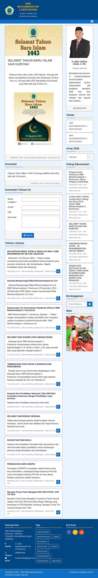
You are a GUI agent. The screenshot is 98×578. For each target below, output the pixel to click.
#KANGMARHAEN (43, 556)
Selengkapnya (79, 108)
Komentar (12, 218)
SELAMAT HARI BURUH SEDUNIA (23, 416)
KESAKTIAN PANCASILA (19, 440)
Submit (27, 235)
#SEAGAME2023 (43, 532)
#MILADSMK (56, 561)
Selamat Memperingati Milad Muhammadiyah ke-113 (32, 281)
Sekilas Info (42, 546)
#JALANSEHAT (42, 542)
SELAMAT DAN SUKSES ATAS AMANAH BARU (30, 337)
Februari (79, 157)
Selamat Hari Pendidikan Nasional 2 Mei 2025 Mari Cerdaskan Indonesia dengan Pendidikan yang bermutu (31, 395)
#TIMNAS (54, 546)
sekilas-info (42, 551)
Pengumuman (42, 561)
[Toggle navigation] (92, 21)
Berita (56, 537)
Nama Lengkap (12, 200)
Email (11, 207)
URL (10, 212)
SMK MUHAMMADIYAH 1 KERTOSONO (78, 126)
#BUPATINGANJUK (44, 537)
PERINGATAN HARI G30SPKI (21, 464)
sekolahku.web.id (86, 572)
